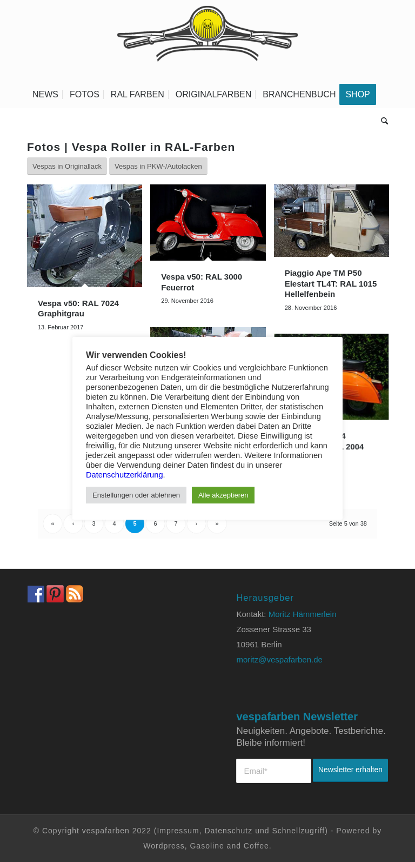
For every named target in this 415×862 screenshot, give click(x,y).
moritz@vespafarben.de (279, 659)
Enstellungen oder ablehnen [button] (136, 495)
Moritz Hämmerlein (303, 614)
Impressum (178, 830)
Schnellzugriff (298, 830)
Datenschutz (228, 830)
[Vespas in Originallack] (67, 166)
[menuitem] (45, 94)
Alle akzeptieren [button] (223, 495)
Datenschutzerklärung (124, 474)
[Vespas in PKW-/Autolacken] (158, 166)
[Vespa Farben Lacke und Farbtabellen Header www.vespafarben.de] (207, 40)
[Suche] (382, 121)
